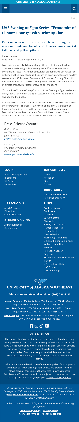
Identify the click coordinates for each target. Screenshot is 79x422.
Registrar (49, 254)
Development (11, 228)
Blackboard (10, 177)
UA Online (9, 181)
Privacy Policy (50, 410)
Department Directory (55, 194)
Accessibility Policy (30, 410)
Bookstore (49, 211)
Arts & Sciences (12, 207)
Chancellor (49, 221)
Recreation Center (53, 250)
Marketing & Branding (55, 237)
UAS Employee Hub (54, 264)
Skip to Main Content (13, 2)
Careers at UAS (51, 217)
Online (47, 184)
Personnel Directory (54, 197)
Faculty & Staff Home (54, 224)
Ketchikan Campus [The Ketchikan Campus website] (16, 308)
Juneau (47, 174)
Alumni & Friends (13, 224)
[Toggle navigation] (5, 8)
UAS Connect (50, 267)
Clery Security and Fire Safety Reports (40, 413)
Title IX (47, 260)
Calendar (48, 214)
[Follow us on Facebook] (31, 326)
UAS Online (10, 184)
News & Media (51, 234)
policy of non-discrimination (22, 394)
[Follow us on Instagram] (36, 326)
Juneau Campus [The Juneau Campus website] (13, 301)
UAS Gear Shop (52, 270)
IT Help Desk (50, 231)
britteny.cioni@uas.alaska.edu (19, 138)
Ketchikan (49, 177)
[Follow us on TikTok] (41, 326)
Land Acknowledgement (59, 377)
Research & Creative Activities (59, 257)
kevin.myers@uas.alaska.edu (19, 154)
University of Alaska (22, 387)
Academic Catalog (53, 207)
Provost (48, 247)
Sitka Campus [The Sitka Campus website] (11, 315)
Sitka (46, 181)
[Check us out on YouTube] (46, 326)
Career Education (13, 214)
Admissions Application (16, 174)
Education (9, 211)
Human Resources (53, 227)
